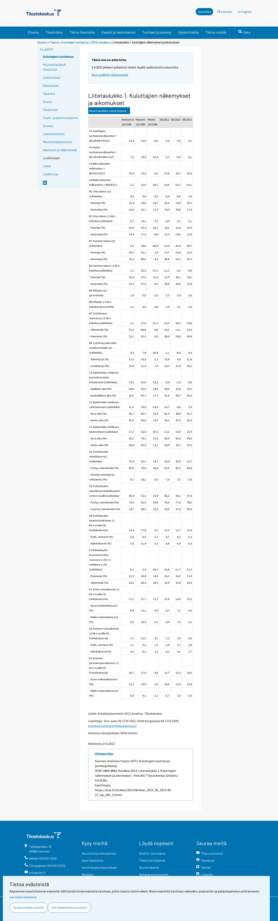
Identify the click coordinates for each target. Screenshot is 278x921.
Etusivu (33, 32)
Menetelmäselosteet (57, 142)
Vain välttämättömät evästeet (69, 907)
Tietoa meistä (215, 32)
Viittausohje (104, 754)
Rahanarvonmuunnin (153, 874)
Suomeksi (204, 12)
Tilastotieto (54, 32)
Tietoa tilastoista (82, 32)
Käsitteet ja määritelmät (60, 150)
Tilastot (54, 42)
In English (245, 12)
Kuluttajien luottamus (75, 42)
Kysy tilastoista (92, 860)
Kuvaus (48, 126)
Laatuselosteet (54, 134)
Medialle (87, 874)
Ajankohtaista (188, 32)
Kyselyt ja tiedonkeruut (118, 32)
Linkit (47, 166)
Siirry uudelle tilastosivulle (110, 75)
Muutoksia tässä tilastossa (54, 67)
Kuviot (47, 101)
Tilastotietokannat (152, 860)
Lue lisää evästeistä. (23, 897)
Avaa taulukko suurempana (107, 111)
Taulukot (49, 93)
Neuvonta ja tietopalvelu (99, 853)
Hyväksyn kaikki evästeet (28, 907)
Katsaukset (51, 85)
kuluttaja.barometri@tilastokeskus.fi (112, 726)
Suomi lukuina (149, 867)
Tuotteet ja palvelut (156, 32)
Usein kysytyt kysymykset (99, 867)
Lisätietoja (50, 174)
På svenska (224, 12)
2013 (94, 42)
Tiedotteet (50, 110)
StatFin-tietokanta (152, 853)
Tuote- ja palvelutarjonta (60, 118)
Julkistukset (52, 77)
